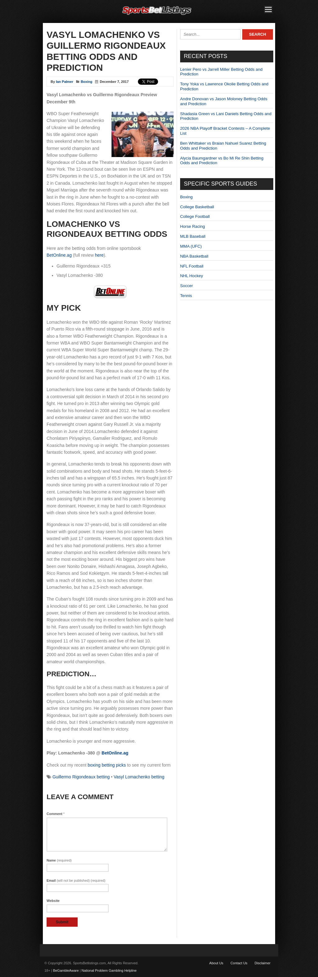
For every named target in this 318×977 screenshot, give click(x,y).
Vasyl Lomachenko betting (139, 776)
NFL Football (191, 266)
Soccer (186, 285)
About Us (216, 963)
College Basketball (197, 207)
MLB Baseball (192, 236)
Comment (56, 814)
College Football (195, 216)
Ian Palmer (64, 81)
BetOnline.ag (59, 255)
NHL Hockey (191, 275)
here (99, 255)
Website (53, 901)
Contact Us (238, 963)
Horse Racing (192, 226)
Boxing (86, 81)
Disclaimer (262, 963)
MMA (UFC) (191, 246)
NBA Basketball (194, 256)
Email (76, 880)
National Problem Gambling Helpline (109, 970)
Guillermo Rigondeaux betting (81, 776)
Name (59, 860)
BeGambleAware (66, 970)
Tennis (186, 295)
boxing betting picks (107, 765)
